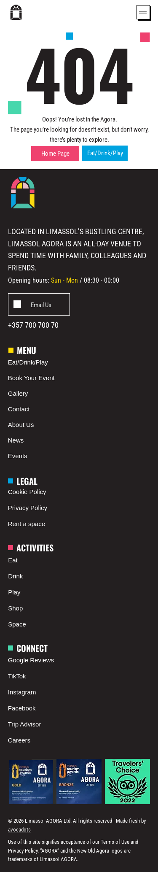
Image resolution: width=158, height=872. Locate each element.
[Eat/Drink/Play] (105, 153)
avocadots (19, 829)
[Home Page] (55, 154)
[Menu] (143, 12)
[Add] (39, 304)
